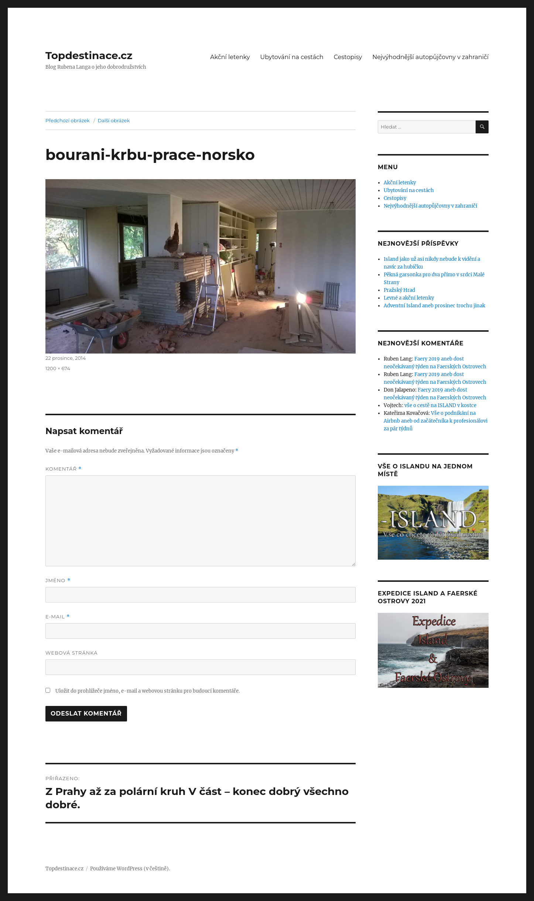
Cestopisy (348, 57)
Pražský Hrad (399, 290)
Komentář (63, 469)
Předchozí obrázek (67, 120)
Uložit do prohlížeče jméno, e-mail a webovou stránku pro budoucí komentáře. (147, 691)
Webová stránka (71, 653)
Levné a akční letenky (409, 298)
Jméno (58, 580)
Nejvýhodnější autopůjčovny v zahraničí (430, 57)
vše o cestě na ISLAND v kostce (440, 405)
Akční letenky (230, 57)
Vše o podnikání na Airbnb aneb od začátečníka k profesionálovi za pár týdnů (435, 421)
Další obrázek (114, 120)
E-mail (57, 617)
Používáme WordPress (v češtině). (130, 869)
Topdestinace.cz (89, 55)
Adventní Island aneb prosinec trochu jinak (434, 306)
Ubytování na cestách (292, 57)
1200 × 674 (57, 368)
